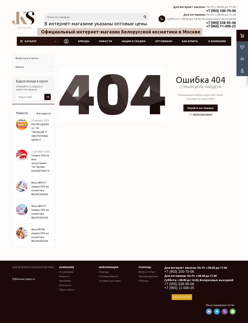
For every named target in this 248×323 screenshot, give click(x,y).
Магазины (65, 280)
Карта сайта (66, 289)
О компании (217, 41)
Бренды (83, 41)
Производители (148, 276)
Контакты (65, 285)
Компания (66, 267)
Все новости (44, 113)
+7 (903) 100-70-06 (221, 10)
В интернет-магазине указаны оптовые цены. (96, 23)
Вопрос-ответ (147, 271)
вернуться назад (202, 114)
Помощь (145, 267)
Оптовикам (163, 41)
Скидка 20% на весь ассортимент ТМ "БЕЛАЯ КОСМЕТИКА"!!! (40, 163)
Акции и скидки (133, 41)
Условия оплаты (108, 276)
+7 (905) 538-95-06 (221, 22)
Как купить (190, 41)
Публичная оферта (23, 279)
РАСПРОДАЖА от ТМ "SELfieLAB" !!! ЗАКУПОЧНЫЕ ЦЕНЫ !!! (40, 132)
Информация (108, 267)
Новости (105, 41)
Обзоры (143, 280)
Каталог (31, 41)
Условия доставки (110, 280)
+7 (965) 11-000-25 (221, 26)
